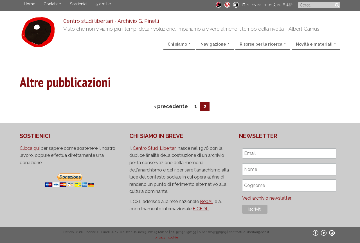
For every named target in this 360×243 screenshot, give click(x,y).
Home (29, 4)
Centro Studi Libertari (155, 148)
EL (279, 5)
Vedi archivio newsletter (266, 198)
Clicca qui (30, 148)
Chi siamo (179, 44)
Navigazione (215, 44)
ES (259, 5)
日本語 (287, 5)
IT (243, 5)
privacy (160, 237)
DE (269, 5)
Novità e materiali (316, 44)
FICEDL (201, 208)
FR (248, 5)
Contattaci (53, 4)
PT (264, 5)
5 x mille (103, 4)
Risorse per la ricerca (263, 44)
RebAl (206, 201)
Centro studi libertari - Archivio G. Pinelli (111, 21)
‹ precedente (171, 106)
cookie (173, 237)
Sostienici (78, 4)
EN (254, 5)
